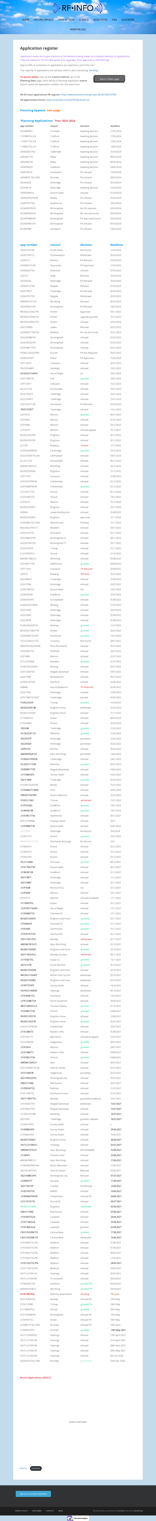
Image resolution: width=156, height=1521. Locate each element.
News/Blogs (78, 29)
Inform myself (43, 19)
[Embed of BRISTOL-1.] (78, 1421)
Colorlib (121, 1511)
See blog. (93, 70)
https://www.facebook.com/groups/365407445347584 (88, 94)
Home (25, 19)
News (60, 1511)
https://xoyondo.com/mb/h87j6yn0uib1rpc (68, 99)
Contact (50, 1511)
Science (84, 19)
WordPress (138, 1511)
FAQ (114, 19)
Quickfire (127, 19)
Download (36, 1468)
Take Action (66, 19)
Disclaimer (36, 1511)
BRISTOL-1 (24, 1468)
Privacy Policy (21, 1511)
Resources (100, 19)
